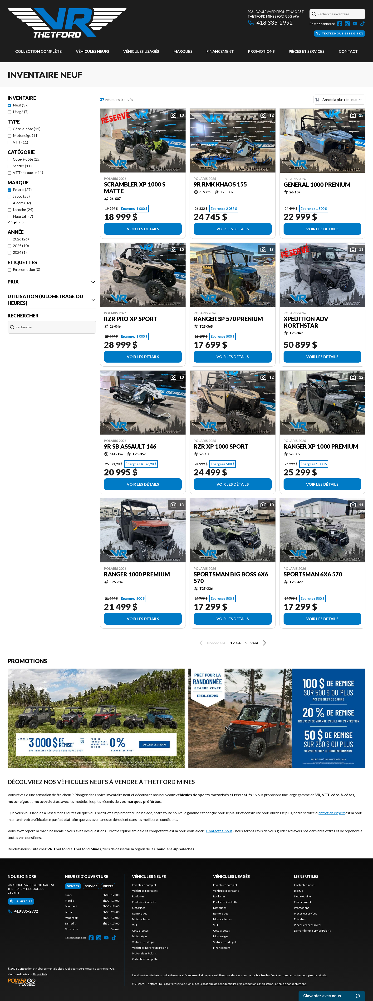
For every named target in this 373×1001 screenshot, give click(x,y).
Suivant (256, 643)
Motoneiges (139, 936)
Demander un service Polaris (312, 930)
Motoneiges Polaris (144, 953)
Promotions (261, 51)
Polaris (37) (22, 189)
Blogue (298, 890)
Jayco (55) (21, 196)
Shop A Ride (40, 974)
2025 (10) (21, 245)
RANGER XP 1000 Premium (321, 446)
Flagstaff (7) (23, 216)
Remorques (139, 913)
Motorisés (138, 908)
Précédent (212, 643)
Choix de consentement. (290, 984)
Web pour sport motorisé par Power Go (89, 968)
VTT (134, 925)
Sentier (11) (22, 165)
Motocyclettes (141, 919)
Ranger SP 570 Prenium (228, 319)
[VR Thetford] (67, 23)
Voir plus (16, 222)
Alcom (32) (22, 203)
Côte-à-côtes (140, 930)
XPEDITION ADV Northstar (306, 322)
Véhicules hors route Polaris (150, 947)
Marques (182, 51)
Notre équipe (302, 896)
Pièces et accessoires (308, 925)
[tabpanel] (92, 912)
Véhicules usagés (141, 51)
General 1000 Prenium (317, 184)
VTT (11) (20, 142)
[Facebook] (340, 24)
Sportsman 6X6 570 (313, 574)
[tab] (73, 886)
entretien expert (332, 812)
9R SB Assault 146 (130, 446)
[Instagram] (347, 24)
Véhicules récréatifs (145, 890)
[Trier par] (339, 100)
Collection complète (38, 51)
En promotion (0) (26, 269)
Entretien (300, 919)
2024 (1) (20, 252)
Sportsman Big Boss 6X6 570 (231, 577)
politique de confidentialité (219, 984)
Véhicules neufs (92, 51)
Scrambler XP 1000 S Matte (134, 187)
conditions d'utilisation (258, 984)
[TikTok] (362, 24)
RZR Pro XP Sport (130, 319)
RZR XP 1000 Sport (221, 446)
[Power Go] (61, 982)
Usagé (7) (21, 111)
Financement (220, 51)
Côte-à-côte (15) (26, 128)
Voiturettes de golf (144, 942)
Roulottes (138, 896)
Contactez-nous (219, 831)
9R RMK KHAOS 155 (220, 184)
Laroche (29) (23, 209)
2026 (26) (21, 239)
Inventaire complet (144, 885)
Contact (348, 51)
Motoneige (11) (26, 135)
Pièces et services (306, 51)
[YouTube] (355, 24)
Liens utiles (306, 876)
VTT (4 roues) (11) (28, 172)
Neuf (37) (21, 105)
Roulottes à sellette (144, 902)
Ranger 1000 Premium (137, 574)
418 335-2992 (270, 22)
